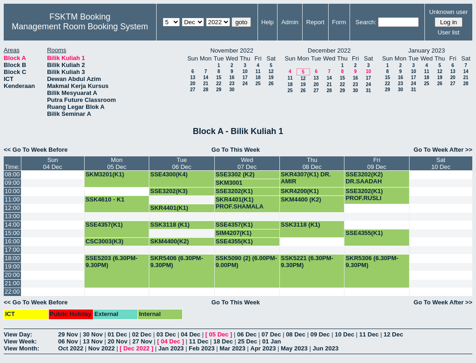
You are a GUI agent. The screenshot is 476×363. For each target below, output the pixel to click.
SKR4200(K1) (300, 191)
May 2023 (294, 348)
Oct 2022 (70, 348)
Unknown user (448, 11)
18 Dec (223, 341)
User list (448, 32)
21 (205, 83)
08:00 (12, 174)
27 (192, 89)
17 (244, 77)
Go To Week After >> (443, 149)
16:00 (12, 241)
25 (257, 83)
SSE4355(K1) (364, 232)
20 (192, 83)
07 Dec (271, 334)
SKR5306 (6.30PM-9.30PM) (371, 262)
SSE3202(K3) (168, 191)
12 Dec (393, 334)
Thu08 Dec (312, 163)
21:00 (12, 283)
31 (368, 90)
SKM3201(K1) (105, 174)
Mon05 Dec (116, 163)
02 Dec (142, 334)
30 (231, 89)
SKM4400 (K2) (301, 199)
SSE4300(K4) (168, 174)
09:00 (12, 182)
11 (257, 71)
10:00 (12, 191)
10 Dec (344, 334)
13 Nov (93, 341)
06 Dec (247, 334)
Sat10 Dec (440, 163)
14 (205, 77)
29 (218, 89)
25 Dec (248, 341)
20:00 (12, 274)
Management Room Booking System (80, 26)
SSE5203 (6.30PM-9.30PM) (112, 262)
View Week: (20, 341)
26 (270, 83)
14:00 (12, 224)
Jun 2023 (325, 348)
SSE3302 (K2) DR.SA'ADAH (235, 178)
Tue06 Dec (181, 163)
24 (244, 83)
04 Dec (190, 334)
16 (231, 77)
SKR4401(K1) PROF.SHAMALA (240, 203)
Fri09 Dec (376, 163)
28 (205, 89)
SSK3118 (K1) (170, 224)
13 (192, 77)
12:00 (12, 207)
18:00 (12, 258)
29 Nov (68, 334)
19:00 (12, 266)
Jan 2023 (171, 348)
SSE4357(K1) (104, 224)
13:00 (12, 216)
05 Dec (219, 334)
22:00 (12, 291)
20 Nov (118, 341)
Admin (289, 22)
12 (270, 71)
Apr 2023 (263, 348)
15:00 (12, 232)
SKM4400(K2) (169, 241)
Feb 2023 (202, 348)
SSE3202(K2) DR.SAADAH (364, 178)
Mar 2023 (232, 348)
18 (257, 77)
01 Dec (117, 334)
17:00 (12, 249)
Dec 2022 (136, 348)
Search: (366, 22)
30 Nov (93, 334)
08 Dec (295, 334)
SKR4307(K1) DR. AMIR (306, 178)
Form (339, 22)
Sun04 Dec (52, 163)
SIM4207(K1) (233, 232)
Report (315, 22)
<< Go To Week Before (36, 149)
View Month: (21, 348)
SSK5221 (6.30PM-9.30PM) (307, 262)
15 (218, 77)
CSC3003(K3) (105, 241)
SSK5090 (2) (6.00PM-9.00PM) (246, 262)
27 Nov (142, 341)
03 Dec (166, 334)
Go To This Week (236, 149)
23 (231, 83)
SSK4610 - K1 (105, 199)
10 (244, 71)
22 (218, 83)
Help (267, 22)
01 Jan (271, 341)
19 (270, 77)
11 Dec (369, 334)
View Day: (18, 334)
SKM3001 (229, 182)
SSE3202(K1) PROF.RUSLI (234, 195)
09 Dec (320, 334)
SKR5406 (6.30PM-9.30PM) (176, 262)
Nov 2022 (101, 348)
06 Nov (68, 341)
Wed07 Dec (247, 163)
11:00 (12, 199)
